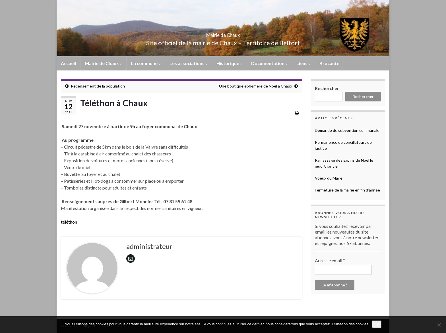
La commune (146, 63)
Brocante (329, 63)
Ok (376, 324)
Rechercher (327, 88)
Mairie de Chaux (223, 33)
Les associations (189, 63)
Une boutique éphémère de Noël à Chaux (255, 86)
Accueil (68, 63)
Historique (229, 63)
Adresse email (330, 260)
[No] (439, 325)
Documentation (269, 63)
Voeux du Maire (328, 178)
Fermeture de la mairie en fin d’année (347, 190)
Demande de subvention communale (347, 130)
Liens (303, 63)
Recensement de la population (98, 86)
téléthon (69, 221)
